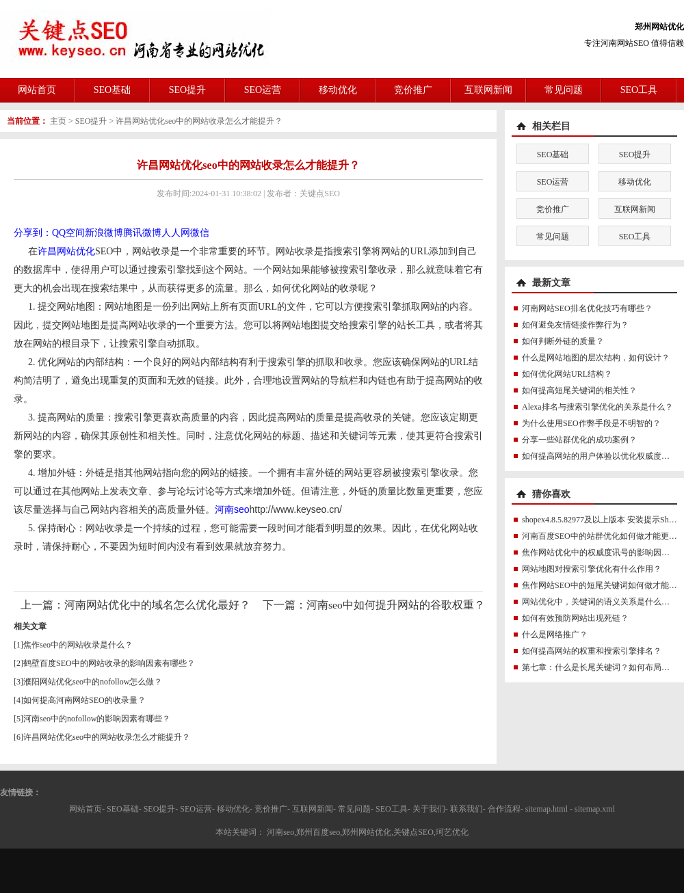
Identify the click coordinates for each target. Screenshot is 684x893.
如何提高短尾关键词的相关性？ (579, 390)
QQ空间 (68, 233)
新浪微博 (104, 233)
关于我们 (428, 809)
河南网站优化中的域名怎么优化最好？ (157, 605)
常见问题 (563, 90)
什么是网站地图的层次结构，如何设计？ (596, 357)
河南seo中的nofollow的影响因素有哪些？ (96, 718)
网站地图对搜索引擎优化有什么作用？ (591, 569)
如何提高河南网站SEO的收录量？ (84, 700)
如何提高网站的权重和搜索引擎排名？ (591, 651)
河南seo (232, 509)
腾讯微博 (142, 233)
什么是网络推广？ (555, 634)
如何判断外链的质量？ (563, 341)
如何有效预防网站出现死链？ (575, 618)
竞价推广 (413, 90)
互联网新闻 (488, 90)
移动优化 (338, 90)
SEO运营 (262, 90)
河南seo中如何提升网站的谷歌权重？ (395, 605)
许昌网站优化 (66, 251)
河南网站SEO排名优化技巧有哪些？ (587, 308)
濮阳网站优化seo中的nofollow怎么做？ (92, 682)
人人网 (175, 233)
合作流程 (504, 809)
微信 (199, 233)
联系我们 (466, 809)
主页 (58, 121)
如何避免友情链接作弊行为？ (575, 325)
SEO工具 (638, 90)
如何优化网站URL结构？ (567, 374)
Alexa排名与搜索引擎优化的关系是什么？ (597, 407)
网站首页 (37, 90)
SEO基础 (112, 90)
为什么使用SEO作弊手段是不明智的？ (591, 423)
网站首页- (87, 809)
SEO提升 (187, 90)
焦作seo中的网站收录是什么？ (78, 645)
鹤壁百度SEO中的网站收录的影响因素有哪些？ (109, 663)
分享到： (33, 233)
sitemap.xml (595, 809)
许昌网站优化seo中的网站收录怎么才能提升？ (199, 121)
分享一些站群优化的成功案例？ (579, 439)
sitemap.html (546, 809)
